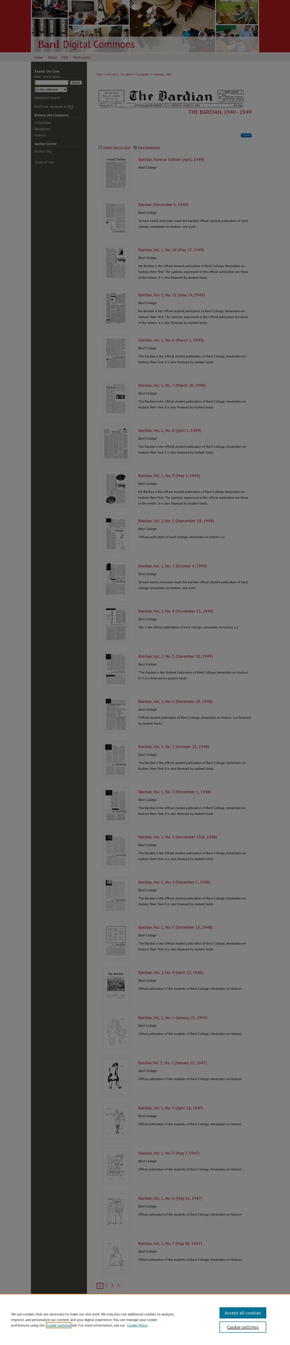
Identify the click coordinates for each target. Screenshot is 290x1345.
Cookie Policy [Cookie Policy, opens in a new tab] (137, 1325)
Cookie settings (59, 1325)
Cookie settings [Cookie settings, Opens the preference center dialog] (243, 1327)
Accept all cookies (243, 1313)
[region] (145, 1319)
